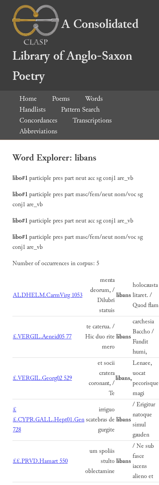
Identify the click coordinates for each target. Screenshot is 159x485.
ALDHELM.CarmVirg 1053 (47, 295)
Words (94, 99)
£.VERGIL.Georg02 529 (42, 378)
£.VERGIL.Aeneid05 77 (42, 336)
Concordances (38, 120)
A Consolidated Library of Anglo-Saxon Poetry (75, 50)
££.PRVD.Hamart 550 (40, 461)
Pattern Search (80, 109)
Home (28, 99)
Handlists (32, 109)
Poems (61, 99)
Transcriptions (92, 120)
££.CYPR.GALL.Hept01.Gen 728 (48, 419)
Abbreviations (38, 131)
